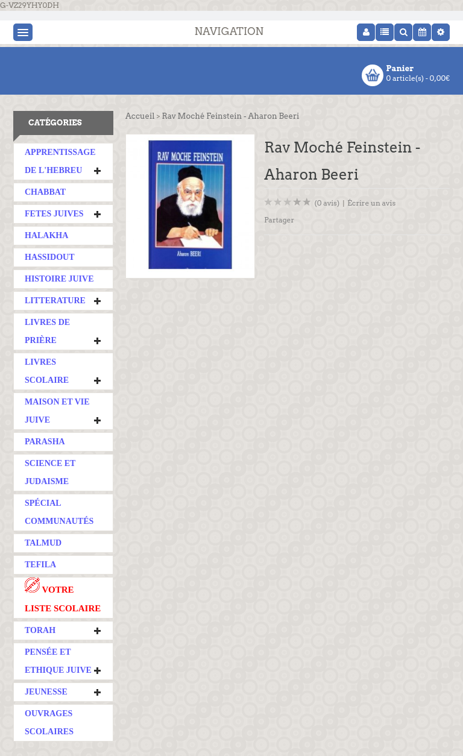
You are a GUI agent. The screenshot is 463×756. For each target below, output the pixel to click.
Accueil (139, 116)
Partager (279, 219)
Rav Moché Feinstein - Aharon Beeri (230, 116)
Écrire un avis (371, 202)
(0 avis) (327, 202)
